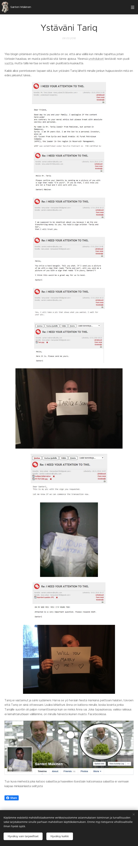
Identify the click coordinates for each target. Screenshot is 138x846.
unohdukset (96, 58)
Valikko (132, 7)
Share (11, 797)
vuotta (8, 63)
